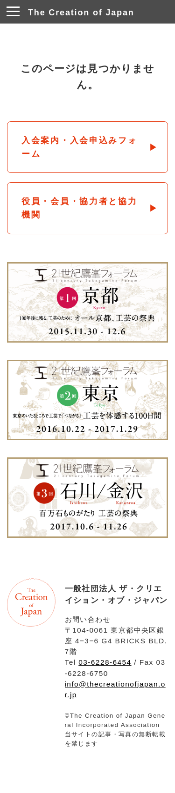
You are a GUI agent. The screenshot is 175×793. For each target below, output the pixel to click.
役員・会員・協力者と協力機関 (79, 208)
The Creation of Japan (81, 12)
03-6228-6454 (104, 662)
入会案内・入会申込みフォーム (79, 147)
